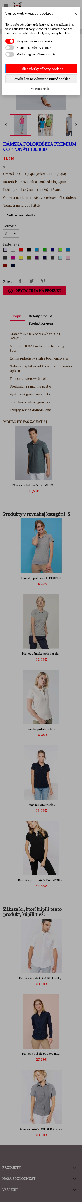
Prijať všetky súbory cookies (41, 68)
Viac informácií (41, 88)
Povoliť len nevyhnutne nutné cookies (41, 79)
